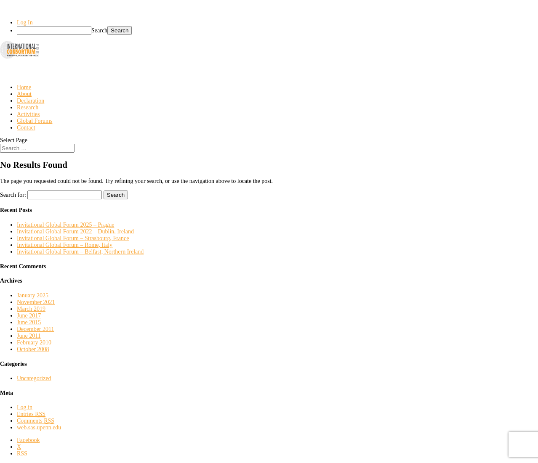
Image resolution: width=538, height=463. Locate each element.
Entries (31, 414)
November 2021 (36, 302)
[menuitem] (277, 30)
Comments (35, 421)
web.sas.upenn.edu (39, 427)
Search (99, 30)
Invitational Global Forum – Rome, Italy (64, 245)
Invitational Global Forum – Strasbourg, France (73, 238)
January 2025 (32, 295)
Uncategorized (34, 378)
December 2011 (35, 329)
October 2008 (33, 349)
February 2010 (34, 342)
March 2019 (31, 309)
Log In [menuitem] (25, 22)
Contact (26, 127)
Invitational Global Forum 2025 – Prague (65, 225)
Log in (24, 407)
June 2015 (29, 322)
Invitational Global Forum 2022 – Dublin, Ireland (75, 231)
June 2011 (29, 336)
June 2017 (29, 315)
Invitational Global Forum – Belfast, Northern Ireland (80, 252)
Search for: (13, 195)
